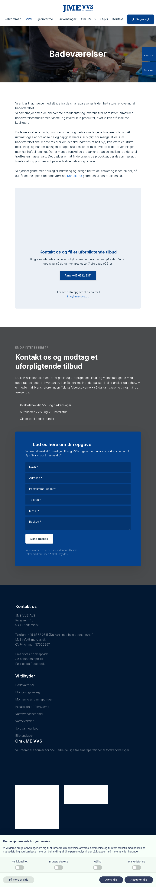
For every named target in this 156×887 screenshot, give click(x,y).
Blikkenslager (66, 19)
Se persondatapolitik (29, 659)
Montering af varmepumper (33, 699)
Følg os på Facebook (30, 664)
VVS (29, 19)
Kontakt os (74, 176)
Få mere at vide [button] (18, 879)
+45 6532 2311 (37, 635)
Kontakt (117, 19)
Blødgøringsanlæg (27, 692)
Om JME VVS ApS (94, 19)
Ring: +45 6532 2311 (78, 275)
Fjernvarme (45, 19)
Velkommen (13, 19)
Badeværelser (24, 685)
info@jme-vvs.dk (78, 296)
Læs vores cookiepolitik (31, 654)
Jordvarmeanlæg (26, 728)
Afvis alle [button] (111, 879)
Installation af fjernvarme (32, 707)
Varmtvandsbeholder (29, 714)
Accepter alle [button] (139, 879)
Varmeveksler (24, 721)
